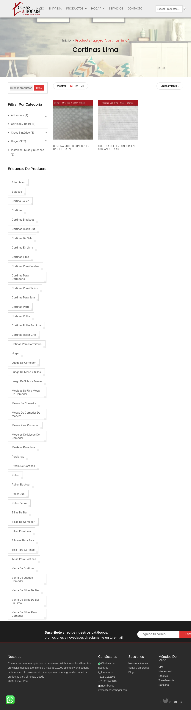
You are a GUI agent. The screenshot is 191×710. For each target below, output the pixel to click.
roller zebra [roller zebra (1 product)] (19, 503)
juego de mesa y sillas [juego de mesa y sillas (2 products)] (26, 372)
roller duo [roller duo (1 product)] (18, 494)
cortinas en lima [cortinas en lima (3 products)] (22, 247)
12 (71, 85)
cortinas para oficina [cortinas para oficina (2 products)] (25, 288)
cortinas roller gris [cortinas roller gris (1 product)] (24, 334)
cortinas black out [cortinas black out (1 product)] (23, 229)
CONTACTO (135, 8)
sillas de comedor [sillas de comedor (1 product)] (23, 522)
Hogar (98, 8)
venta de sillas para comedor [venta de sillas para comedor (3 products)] (24, 614)
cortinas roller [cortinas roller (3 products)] (21, 316)
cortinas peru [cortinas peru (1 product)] (20, 307)
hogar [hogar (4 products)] (15, 353)
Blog (131, 672)
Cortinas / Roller (21, 124)
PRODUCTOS (76, 8)
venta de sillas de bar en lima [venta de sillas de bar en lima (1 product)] (25, 601)
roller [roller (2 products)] (15, 475)
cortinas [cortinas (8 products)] (17, 210)
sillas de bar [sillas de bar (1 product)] (19, 512)
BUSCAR (39, 88)
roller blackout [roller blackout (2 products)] (21, 484)
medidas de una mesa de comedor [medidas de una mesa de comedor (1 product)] (26, 392)
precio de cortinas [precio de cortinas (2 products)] (23, 466)
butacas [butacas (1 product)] (17, 191)
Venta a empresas (138, 667)
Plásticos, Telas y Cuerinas (27, 150)
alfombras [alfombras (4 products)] (18, 182)
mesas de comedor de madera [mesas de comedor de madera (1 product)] (26, 414)
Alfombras (17, 115)
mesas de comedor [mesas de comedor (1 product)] (24, 403)
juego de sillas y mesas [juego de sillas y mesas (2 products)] (27, 381)
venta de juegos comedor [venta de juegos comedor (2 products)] (22, 579)
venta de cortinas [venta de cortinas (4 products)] (23, 568)
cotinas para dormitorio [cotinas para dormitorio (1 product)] (27, 344)
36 (82, 85)
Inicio (66, 40)
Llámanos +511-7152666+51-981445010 (107, 677)
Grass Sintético (20, 132)
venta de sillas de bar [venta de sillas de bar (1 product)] (25, 590)
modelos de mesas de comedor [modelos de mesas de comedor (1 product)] (26, 436)
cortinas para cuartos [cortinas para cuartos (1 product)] (25, 266)
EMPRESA (55, 8)
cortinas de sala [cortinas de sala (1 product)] (22, 238)
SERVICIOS (116, 8)
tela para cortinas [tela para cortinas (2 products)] (23, 549)
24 (76, 85)
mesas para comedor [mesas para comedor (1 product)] (25, 425)
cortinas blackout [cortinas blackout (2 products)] (23, 219)
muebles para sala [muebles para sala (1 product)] (23, 447)
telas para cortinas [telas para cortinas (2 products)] (24, 559)
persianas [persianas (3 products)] (18, 456)
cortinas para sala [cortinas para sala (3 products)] (23, 297)
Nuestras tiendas (138, 663)
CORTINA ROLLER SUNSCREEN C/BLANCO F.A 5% (116, 147)
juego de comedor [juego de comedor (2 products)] (24, 362)
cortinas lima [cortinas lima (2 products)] (20, 257)
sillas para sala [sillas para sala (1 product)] (21, 531)
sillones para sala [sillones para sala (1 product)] (23, 540)
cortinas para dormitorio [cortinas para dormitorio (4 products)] (20, 277)
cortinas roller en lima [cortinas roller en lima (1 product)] (26, 325)
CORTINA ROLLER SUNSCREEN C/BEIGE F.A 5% (71, 147)
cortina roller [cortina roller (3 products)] (20, 201)
